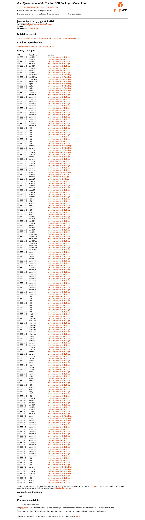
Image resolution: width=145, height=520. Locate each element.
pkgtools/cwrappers (72, 39)
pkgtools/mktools (59, 39)
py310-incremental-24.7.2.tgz (58, 176)
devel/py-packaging (24, 47)
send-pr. (78, 517)
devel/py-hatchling (23, 39)
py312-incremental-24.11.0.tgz (59, 60)
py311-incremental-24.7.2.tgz (58, 178)
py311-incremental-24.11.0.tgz (59, 58)
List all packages (51, 7)
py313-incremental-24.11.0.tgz (59, 63)
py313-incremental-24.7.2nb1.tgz (59, 82)
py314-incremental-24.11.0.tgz (59, 65)
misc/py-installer (47, 39)
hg (35, 29)
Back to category (24, 7)
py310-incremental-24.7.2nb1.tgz (59, 76)
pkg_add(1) (95, 487)
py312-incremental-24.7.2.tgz (58, 180)
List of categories (37, 7)
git (37, 29)
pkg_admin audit (26, 509)
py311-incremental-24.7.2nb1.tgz (59, 78)
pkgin (59, 487)
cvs (32, 29)
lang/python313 (36, 47)
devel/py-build (35, 39)
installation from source (62, 489)
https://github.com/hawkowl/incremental (38, 26)
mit (25, 27)
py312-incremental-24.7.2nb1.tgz (59, 80)
